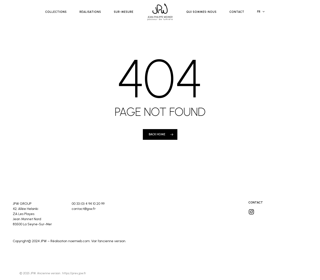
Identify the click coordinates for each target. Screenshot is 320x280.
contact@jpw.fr (84, 209)
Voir (94, 241)
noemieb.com (79, 241)
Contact (255, 202)
